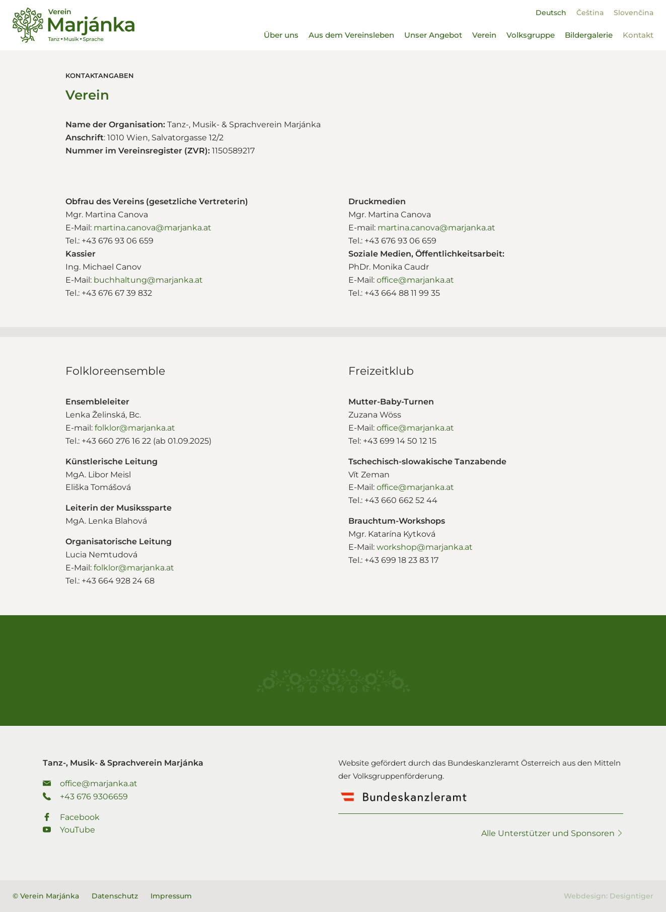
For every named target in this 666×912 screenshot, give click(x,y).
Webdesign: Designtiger (608, 895)
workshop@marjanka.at (425, 547)
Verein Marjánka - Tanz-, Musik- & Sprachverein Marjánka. (73, 25)
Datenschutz (115, 895)
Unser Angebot (433, 35)
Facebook (71, 817)
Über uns (281, 35)
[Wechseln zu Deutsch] (551, 12)
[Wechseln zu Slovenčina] (633, 12)
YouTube (69, 830)
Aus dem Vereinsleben (351, 35)
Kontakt (638, 35)
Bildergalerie (589, 35)
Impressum (171, 895)
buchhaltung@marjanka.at (148, 280)
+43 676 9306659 (85, 796)
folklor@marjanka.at (135, 428)
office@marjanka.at (415, 280)
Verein (484, 35)
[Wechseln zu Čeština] (590, 12)
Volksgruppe (530, 35)
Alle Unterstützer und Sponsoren (552, 833)
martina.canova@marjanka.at (152, 227)
